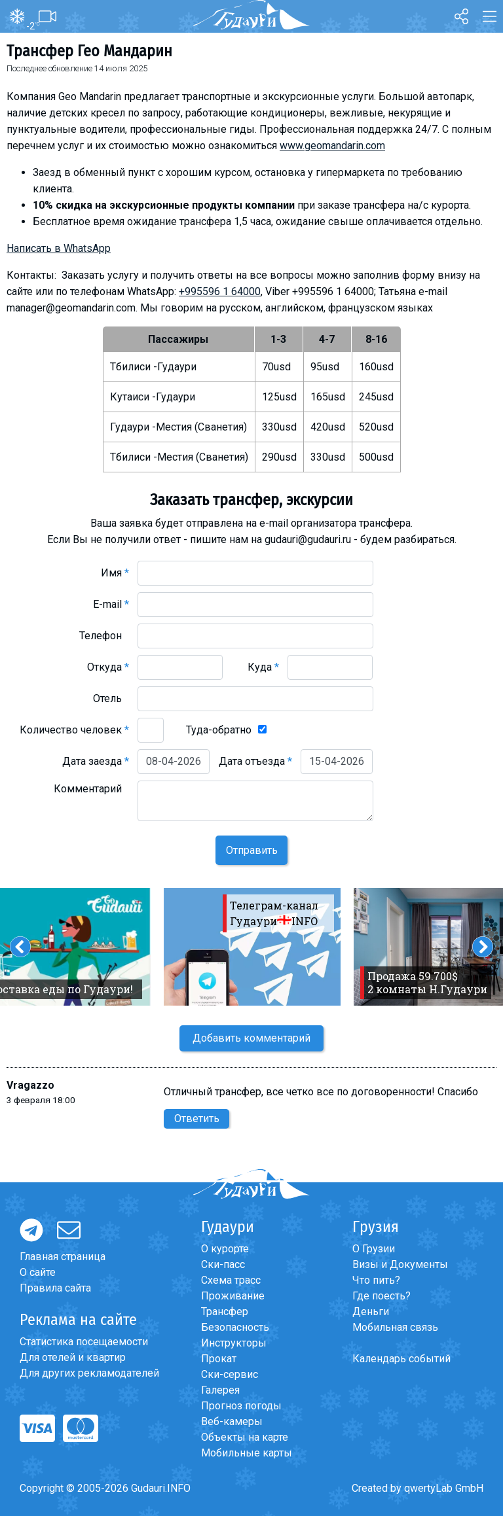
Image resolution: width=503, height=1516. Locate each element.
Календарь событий (401, 1358)
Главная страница (62, 1256)
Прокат (218, 1358)
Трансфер (224, 1311)
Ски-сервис (229, 1374)
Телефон (104, 635)
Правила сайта (55, 1288)
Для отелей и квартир (73, 1357)
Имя (115, 573)
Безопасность (235, 1327)
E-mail (111, 604)
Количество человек (74, 730)
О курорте (225, 1249)
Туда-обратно (219, 730)
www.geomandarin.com (332, 145)
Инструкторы (234, 1343)
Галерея (220, 1390)
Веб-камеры (232, 1421)
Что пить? (376, 1280)
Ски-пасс (223, 1264)
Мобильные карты (246, 1453)
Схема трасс (231, 1280)
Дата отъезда (255, 761)
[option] (252, 947)
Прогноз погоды (241, 1406)
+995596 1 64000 (220, 291)
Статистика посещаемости (84, 1341)
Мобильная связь (395, 1327)
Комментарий (91, 789)
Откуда (108, 667)
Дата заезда (95, 761)
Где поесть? (381, 1296)
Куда (263, 667)
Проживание (233, 1296)
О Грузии (373, 1249)
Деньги (370, 1311)
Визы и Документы (400, 1264)
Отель (111, 698)
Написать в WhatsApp (59, 248)
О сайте (38, 1272)
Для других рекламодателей (89, 1373)
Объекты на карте (244, 1437)
